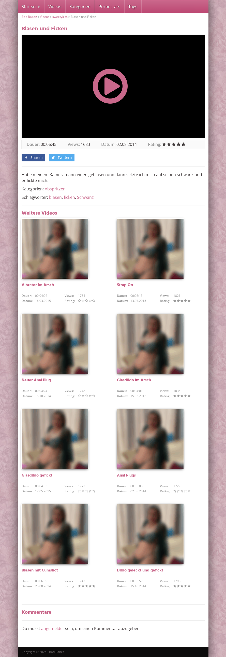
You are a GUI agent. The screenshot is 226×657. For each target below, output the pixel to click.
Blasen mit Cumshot (40, 570)
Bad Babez (29, 17)
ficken (69, 197)
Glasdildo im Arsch (134, 380)
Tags (132, 6)
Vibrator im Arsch (38, 285)
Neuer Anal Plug (36, 380)
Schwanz (85, 197)
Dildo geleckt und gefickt (140, 570)
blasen (55, 197)
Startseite (31, 6)
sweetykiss (60, 17)
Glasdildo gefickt (37, 475)
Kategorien (80, 6)
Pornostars (109, 6)
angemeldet (52, 628)
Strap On (125, 285)
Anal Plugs (126, 475)
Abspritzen (55, 189)
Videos (54, 6)
